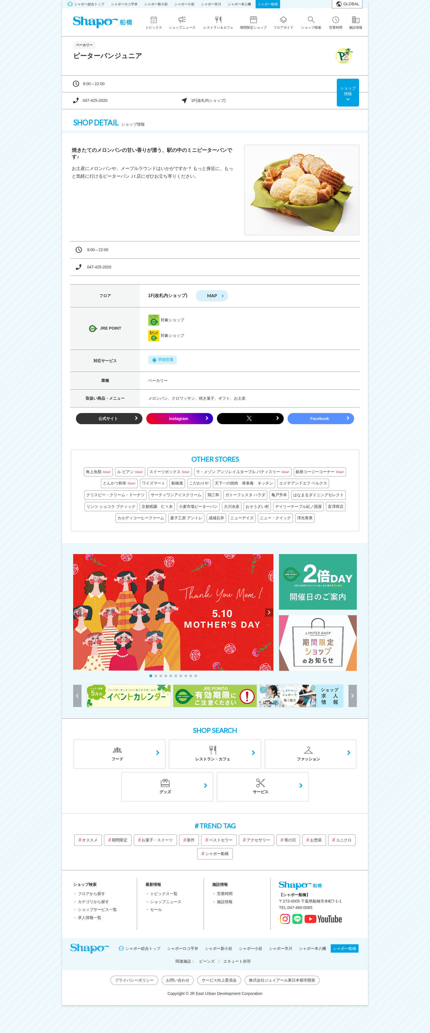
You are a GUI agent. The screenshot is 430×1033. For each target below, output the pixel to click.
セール (156, 909)
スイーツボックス (169, 472)
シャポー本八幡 (239, 4)
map (212, 295)
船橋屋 (177, 483)
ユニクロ (344, 840)
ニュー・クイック (275, 518)
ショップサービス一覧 (97, 909)
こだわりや (199, 483)
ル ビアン (130, 472)
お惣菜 (316, 840)
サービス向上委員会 (219, 980)
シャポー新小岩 (156, 4)
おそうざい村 (257, 506)
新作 (191, 840)
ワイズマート (153, 483)
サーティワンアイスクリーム (176, 495)
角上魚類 (98, 472)
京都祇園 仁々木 (157, 506)
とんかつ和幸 (119, 483)
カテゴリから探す (93, 901)
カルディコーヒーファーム (140, 518)
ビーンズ (207, 961)
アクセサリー (258, 840)
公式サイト (108, 418)
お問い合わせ (177, 980)
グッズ (165, 792)
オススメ (90, 840)
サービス (260, 792)
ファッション (308, 759)
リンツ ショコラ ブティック (111, 506)
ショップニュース (165, 901)
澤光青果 (305, 518)
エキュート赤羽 (237, 961)
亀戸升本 (279, 495)
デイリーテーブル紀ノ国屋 (298, 506)
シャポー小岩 (184, 4)
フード (117, 759)
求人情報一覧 (89, 917)
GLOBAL (351, 4)
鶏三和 (213, 495)
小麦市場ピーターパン (198, 506)
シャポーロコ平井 (124, 4)
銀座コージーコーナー (320, 472)
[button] (150, 675)
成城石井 (216, 518)
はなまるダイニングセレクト (318, 495)
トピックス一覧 (163, 893)
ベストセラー (221, 840)
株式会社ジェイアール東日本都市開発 (282, 980)
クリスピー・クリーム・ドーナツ (115, 495)
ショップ (348, 91)
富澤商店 (335, 506)
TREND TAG (217, 826)
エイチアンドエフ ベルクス (303, 483)
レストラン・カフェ (212, 759)
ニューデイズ (242, 518)
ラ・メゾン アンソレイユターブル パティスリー (243, 472)
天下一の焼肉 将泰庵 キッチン (244, 483)
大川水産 (231, 506)
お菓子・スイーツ (157, 840)
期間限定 (119, 840)
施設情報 (225, 901)
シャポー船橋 (268, 4)
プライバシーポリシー (134, 980)
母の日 (290, 840)
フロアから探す (91, 893)
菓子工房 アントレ (186, 518)
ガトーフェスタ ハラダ (245, 495)
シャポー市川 (211, 4)
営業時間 (225, 893)
